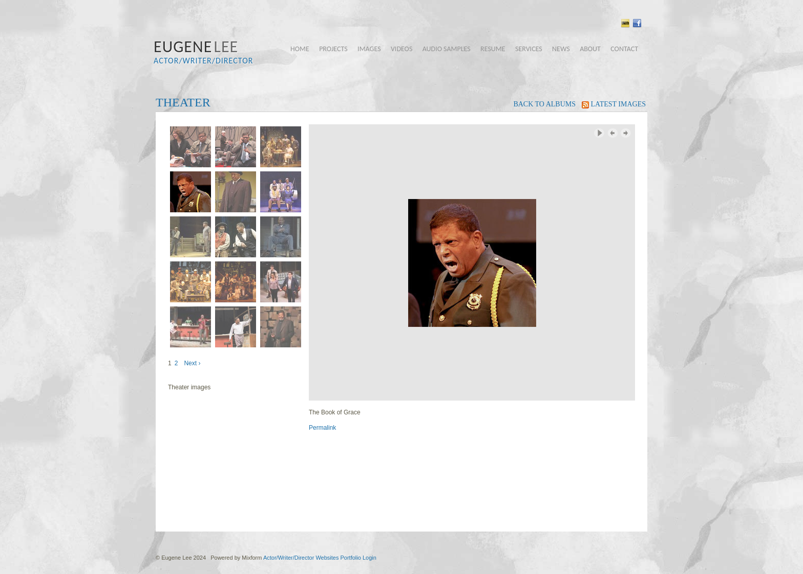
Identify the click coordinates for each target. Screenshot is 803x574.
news (561, 49)
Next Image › (626, 133)
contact (624, 49)
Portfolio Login (358, 558)
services (528, 49)
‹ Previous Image (612, 133)
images (369, 49)
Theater (183, 102)
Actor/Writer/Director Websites (301, 558)
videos (401, 49)
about (590, 49)
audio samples (446, 49)
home (299, 49)
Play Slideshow (599, 133)
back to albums (544, 104)
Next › (192, 363)
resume (492, 49)
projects (333, 49)
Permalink (322, 427)
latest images (614, 104)
